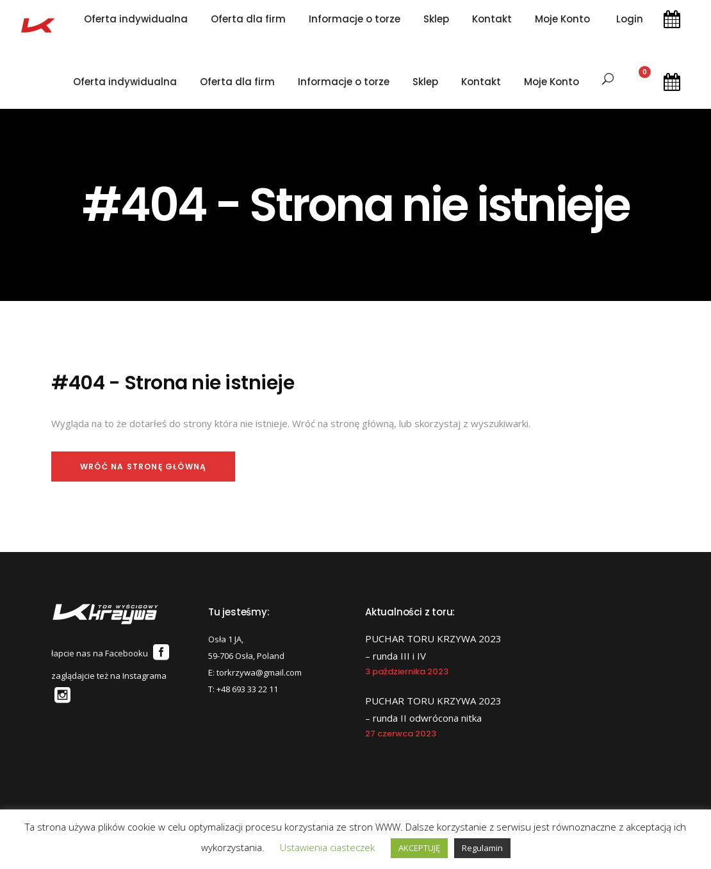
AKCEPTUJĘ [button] (419, 848)
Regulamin (482, 848)
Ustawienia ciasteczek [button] (327, 847)
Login (629, 19)
